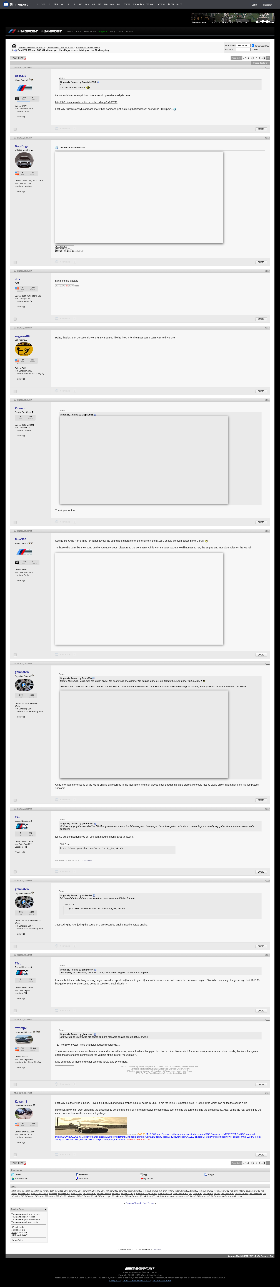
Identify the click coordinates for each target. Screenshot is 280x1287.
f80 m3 (217, 1193)
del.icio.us (83, 1178)
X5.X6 (149, 4)
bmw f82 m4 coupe (39, 1193)
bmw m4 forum (165, 1193)
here (124, 1061)
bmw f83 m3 (64, 1193)
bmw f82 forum (197, 1190)
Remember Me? (260, 45)
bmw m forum (89, 1193)
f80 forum (197, 1193)
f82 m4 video (145, 1196)
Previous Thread (133, 1203)
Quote (261, 129)
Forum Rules (17, 1240)
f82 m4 (94, 1196)
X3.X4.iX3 (138, 4)
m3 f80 (189, 1196)
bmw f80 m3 (156, 1190)
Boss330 (20, 76)
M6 (106, 4)
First (246, 58)
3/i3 (43, 4)
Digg (145, 1174)
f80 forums (208, 1193)
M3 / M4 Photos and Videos (88, 47)
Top (271, 1256)
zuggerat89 (22, 336)
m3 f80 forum (200, 1196)
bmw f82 (185, 1190)
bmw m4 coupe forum (146, 1193)
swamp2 (20, 1028)
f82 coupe (29, 1196)
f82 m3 (59, 1196)
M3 (87, 4)
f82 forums (50, 1196)
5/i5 (56, 4)
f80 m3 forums (241, 1193)
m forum (171, 1196)
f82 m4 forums (131, 1196)
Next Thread (148, 1203)
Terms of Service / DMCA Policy (136, 1280)
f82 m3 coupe (69, 1196)
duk (17, 279)
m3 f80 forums (214, 1196)
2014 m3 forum (41, 1190)
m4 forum (226, 1196)
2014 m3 (30, 1190)
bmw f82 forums (212, 1190)
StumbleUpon (21, 1178)
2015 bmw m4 (84, 1190)
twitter (18, 1174)
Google (211, 1174)
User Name (230, 45)
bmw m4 (116, 1193)
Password (229, 49)
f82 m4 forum (117, 1196)
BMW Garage (74, 31)
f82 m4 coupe (104, 1196)
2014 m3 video (56, 1190)
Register (267, 5)
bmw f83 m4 (76, 1193)
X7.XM (161, 4)
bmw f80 (114, 1190)
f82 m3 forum (83, 1196)
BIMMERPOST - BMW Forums (254, 1256)
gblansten (22, 672)
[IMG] (13, 1232)
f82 (22, 1196)
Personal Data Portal (161, 1280)
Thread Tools (259, 63)
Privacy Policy (115, 1280)
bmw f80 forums (141, 1190)
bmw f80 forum (126, 1190)
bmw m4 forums (180, 1193)
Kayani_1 (21, 1101)
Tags (13, 1186)
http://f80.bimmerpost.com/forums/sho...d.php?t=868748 (86, 102)
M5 (99, 4)
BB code (15, 1227)
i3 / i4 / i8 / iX (175, 4)
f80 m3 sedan (255, 1193)
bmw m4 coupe (128, 1193)
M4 (93, 4)
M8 (112, 4)
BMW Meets (90, 31)
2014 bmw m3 (17, 1190)
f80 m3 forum (227, 1193)
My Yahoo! (148, 1178)
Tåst (18, 817)
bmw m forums (104, 1193)
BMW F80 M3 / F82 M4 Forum (60, 47)
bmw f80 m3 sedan (171, 1190)
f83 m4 (163, 1196)
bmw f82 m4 (24, 1193)
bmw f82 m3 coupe (242, 1190)
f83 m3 (155, 1196)
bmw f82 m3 (227, 1190)
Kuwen (19, 408)
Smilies (14, 1229)
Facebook (83, 1174)
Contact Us (233, 1256)
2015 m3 (96, 1190)
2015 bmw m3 (70, 1190)
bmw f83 (53, 1193)
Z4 (118, 4)
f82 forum (39, 1196)
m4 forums (237, 1196)
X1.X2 (127, 4)
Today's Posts (116, 31)
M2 (80, 4)
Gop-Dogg (21, 146)
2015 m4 (105, 1190)
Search (129, 31)
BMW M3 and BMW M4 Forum (31, 47)
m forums (180, 1196)
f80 (190, 1193)
